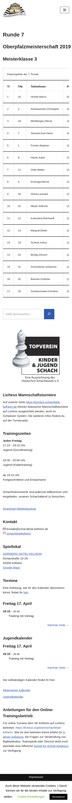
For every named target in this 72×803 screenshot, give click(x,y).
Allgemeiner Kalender (16, 690)
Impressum (36, 777)
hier (25, 592)
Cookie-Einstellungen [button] (31, 796)
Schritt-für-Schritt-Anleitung (51, 746)
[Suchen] (49, 314)
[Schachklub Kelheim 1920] (14, 10)
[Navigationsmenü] (64, 10)
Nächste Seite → (58, 625)
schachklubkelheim (19, 533)
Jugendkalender (13, 696)
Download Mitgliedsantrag (19, 508)
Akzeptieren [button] (58, 796)
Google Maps (11, 567)
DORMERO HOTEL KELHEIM (22, 553)
